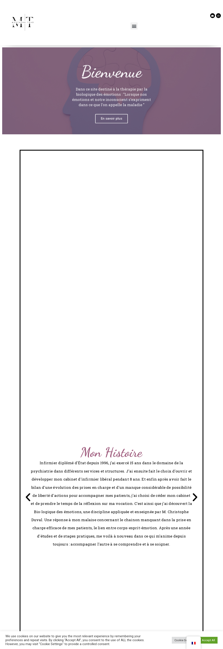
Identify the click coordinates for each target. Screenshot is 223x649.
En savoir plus (111, 131)
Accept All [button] (208, 640)
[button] (134, 26)
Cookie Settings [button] (184, 640)
